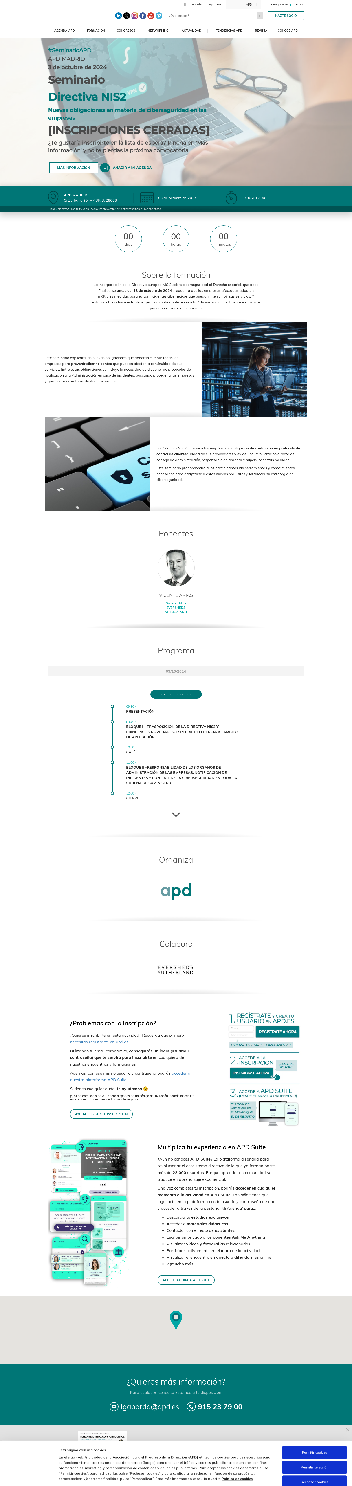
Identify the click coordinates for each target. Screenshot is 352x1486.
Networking (158, 30)
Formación (96, 30)
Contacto (298, 4)
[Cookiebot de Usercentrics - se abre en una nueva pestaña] (29, 1477)
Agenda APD (64, 30)
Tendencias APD (229, 30)
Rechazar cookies (314, 1466)
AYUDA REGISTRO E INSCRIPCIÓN (101, 1114)
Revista (261, 30)
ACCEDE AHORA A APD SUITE (186, 1280)
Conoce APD (288, 30)
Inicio (51, 209)
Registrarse (214, 4)
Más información (73, 168)
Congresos (126, 30)
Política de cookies (237, 1462)
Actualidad (191, 30)
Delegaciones (279, 4)
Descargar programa (176, 694)
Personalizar (238, 1477)
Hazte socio (286, 16)
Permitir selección (314, 1451)
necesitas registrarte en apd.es (99, 1041)
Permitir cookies (314, 1436)
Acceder (197, 4)
